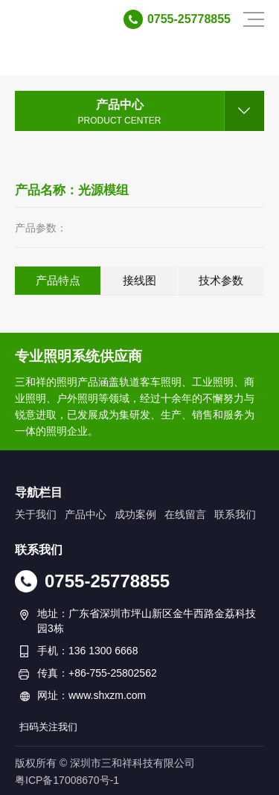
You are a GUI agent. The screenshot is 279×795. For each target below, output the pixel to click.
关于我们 (36, 514)
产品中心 (85, 514)
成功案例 (135, 514)
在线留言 (185, 514)
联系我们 (235, 514)
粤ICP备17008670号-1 (67, 780)
